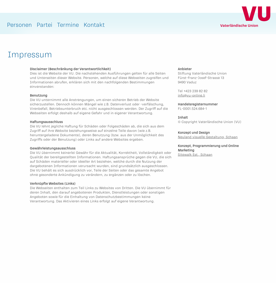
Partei (44, 24)
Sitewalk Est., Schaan (195, 154)
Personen (19, 24)
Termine (68, 24)
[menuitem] (19, 25)
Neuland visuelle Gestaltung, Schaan (208, 137)
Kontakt (94, 24)
